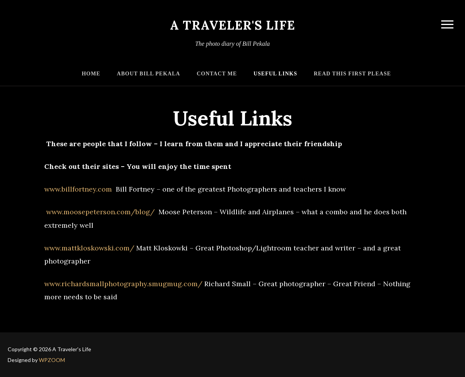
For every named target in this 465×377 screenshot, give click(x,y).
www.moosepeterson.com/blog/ (99, 211)
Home (91, 74)
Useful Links (275, 74)
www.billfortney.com (78, 189)
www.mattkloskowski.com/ (89, 248)
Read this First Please (352, 74)
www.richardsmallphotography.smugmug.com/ (123, 283)
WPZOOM (52, 360)
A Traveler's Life (232, 25)
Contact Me (217, 74)
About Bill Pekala (148, 74)
